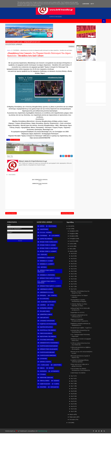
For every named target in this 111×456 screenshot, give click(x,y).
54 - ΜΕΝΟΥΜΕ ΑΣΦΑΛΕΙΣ (47, 400)
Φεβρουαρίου (75, 439)
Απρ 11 (75, 408)
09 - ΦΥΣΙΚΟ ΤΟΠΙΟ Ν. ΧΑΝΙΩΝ (49, 268)
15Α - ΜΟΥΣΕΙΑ (44, 290)
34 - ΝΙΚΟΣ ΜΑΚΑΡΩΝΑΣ (47, 356)
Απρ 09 (75, 414)
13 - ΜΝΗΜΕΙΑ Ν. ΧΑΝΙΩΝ (47, 283)
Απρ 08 (75, 416)
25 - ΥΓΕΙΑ (53, 328)
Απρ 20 (75, 301)
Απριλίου (74, 274)
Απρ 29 (75, 278)
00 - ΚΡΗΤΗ (43, 249)
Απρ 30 (75, 276)
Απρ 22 (75, 296)
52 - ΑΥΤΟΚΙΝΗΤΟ (56, 394)
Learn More (85, 3)
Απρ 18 (75, 306)
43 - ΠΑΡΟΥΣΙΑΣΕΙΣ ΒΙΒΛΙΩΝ (48, 375)
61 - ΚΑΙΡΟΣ (57, 406)
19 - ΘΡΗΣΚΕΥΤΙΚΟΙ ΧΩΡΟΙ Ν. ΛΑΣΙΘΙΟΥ (51, 309)
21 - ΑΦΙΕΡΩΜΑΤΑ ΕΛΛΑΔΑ (47, 315)
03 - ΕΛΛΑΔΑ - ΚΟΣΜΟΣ (46, 255)
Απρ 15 (75, 398)
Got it (92, 3)
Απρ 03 (75, 429)
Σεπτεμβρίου (75, 261)
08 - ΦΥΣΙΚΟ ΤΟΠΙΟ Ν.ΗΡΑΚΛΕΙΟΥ (49, 264)
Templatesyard (25, 453)
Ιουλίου (74, 266)
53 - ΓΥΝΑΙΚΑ (44, 397)
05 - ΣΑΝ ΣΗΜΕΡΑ (56, 258)
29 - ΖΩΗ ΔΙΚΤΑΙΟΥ (45, 340)
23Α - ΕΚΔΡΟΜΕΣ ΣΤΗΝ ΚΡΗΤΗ (49, 324)
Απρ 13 (75, 403)
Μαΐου (73, 271)
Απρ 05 (75, 424)
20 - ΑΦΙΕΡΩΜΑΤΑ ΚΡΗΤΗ (47, 312)
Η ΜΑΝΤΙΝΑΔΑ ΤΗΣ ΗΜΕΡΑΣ (80, 395)
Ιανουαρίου (75, 442)
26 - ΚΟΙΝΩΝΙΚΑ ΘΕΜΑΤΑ (47, 331)
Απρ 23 (75, 294)
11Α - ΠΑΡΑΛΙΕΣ (44, 277)
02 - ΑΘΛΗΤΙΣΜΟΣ (45, 252)
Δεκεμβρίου (75, 253)
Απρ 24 (75, 291)
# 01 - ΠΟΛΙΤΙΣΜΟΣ (17, 161)
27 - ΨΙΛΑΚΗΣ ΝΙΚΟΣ (46, 334)
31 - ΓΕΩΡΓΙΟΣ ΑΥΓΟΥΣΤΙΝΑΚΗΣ (49, 346)
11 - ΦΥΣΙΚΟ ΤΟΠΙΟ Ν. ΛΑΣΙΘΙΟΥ (49, 274)
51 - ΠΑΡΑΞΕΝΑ (44, 394)
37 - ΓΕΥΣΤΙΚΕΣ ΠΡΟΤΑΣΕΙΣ (48, 362)
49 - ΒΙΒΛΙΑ (43, 391)
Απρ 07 (75, 419)
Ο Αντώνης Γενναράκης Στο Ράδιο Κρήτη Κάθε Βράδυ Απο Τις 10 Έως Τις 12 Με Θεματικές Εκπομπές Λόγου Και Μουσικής (66, 42)
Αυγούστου (75, 263)
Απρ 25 (75, 289)
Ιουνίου (74, 269)
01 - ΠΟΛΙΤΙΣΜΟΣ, (37, 65)
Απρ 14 (75, 401)
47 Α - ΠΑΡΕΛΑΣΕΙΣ (45, 387)
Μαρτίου (74, 437)
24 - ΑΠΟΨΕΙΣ (44, 328)
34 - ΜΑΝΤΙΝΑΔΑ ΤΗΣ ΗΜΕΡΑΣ (49, 353)
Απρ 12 (75, 406)
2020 (71, 445)
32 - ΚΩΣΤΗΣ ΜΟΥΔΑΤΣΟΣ (47, 350)
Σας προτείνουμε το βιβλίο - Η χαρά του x (83, 350)
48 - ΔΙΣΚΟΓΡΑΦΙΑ (58, 387)
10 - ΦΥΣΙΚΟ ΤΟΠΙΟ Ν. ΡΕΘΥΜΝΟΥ (49, 271)
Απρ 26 (75, 286)
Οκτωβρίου (75, 258)
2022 (71, 249)
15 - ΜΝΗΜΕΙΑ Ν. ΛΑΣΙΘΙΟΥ (48, 287)
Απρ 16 (75, 311)
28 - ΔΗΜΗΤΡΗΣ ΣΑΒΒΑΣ (47, 337)
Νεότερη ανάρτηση (13, 235)
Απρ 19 (75, 304)
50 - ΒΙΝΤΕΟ (52, 391)
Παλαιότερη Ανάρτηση (47, 235)
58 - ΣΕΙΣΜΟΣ (57, 403)
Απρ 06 (75, 421)
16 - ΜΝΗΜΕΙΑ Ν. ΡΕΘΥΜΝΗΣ (48, 298)
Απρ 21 (75, 299)
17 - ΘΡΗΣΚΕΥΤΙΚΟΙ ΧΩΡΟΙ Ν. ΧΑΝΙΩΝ (51, 301)
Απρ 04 (75, 426)
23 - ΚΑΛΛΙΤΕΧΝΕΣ (45, 321)
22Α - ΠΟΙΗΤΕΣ (54, 318)
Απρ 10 (75, 411)
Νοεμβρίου (75, 256)
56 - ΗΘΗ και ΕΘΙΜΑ (45, 403)
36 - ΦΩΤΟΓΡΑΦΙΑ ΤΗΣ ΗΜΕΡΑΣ (49, 359)
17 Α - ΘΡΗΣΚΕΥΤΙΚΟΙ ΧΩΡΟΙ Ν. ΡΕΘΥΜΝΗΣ (49, 304)
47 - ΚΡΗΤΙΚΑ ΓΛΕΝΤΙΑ (46, 384)
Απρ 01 (75, 434)
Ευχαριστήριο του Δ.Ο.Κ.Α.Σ (80, 335)
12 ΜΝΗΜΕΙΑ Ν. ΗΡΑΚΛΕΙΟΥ (48, 280)
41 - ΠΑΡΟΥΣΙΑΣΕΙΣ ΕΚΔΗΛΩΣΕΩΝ (50, 369)
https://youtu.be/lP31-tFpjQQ (40, 80)
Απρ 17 (75, 309)
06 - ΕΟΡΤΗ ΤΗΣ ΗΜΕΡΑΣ (47, 261)
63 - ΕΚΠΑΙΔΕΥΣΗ (55, 410)
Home (10, 51)
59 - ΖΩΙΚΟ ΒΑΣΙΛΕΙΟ (46, 406)
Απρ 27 (75, 283)
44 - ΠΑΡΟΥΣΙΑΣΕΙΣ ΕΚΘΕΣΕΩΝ (49, 378)
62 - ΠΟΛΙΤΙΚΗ (44, 410)
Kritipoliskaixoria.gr (44, 453)
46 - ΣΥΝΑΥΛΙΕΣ (44, 381)
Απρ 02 (75, 431)
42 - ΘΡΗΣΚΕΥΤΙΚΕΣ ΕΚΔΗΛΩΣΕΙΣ (50, 372)
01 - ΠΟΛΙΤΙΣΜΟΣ (17, 51)
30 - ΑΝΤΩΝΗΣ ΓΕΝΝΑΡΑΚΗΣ (48, 343)
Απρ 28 (75, 281)
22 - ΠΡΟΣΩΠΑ (44, 318)
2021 (71, 251)
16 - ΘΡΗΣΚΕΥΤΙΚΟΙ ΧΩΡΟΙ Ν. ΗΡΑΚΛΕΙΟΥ (48, 293)
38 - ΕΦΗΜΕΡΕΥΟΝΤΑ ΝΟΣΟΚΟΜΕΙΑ (50, 365)
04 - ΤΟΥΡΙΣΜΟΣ (44, 258)
